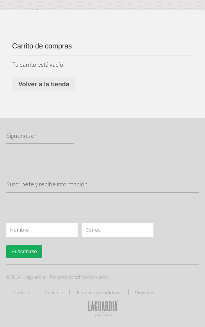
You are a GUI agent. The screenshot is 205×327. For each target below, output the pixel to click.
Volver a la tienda (43, 84)
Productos (22, 292)
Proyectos (144, 292)
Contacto (54, 292)
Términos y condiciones (99, 292)
